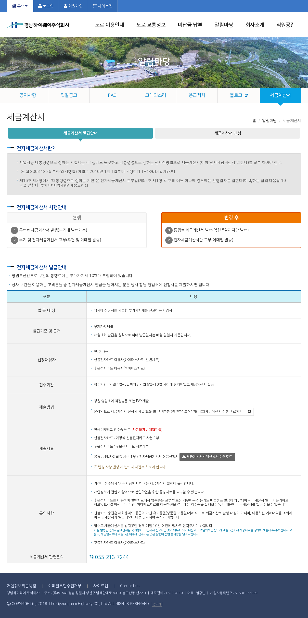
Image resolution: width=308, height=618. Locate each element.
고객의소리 (155, 95)
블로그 (236, 95)
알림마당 (224, 25)
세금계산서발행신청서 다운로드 (207, 457)
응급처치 (197, 95)
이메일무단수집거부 (64, 586)
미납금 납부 (190, 25)
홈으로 (20, 6)
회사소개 (254, 25)
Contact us (130, 586)
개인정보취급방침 (21, 586)
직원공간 (285, 25)
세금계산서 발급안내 (81, 133)
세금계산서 (280, 95)
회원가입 (73, 6)
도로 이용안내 (109, 25)
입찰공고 (69, 95)
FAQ (112, 95)
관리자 (157, 604)
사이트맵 (103, 6)
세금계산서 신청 (227, 133)
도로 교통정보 (151, 25)
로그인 (46, 6)
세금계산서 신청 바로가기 (222, 412)
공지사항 (27, 95)
